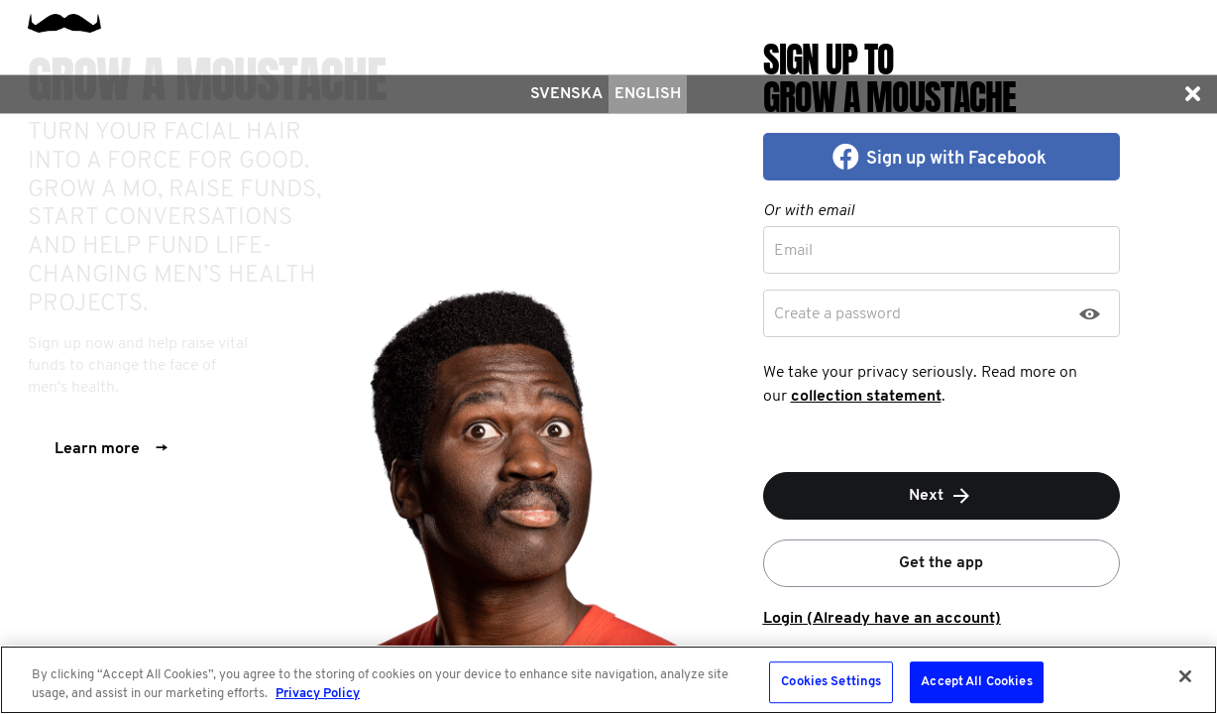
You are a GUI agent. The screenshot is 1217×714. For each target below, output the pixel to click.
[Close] (1185, 676)
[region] (608, 680)
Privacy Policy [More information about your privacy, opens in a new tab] (318, 693)
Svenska (566, 94)
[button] (1192, 94)
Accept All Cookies (976, 682)
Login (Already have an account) (882, 619)
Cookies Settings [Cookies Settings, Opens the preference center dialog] (831, 682)
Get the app (941, 563)
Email (793, 251)
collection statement (866, 397)
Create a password (837, 314)
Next (941, 496)
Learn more (111, 449)
